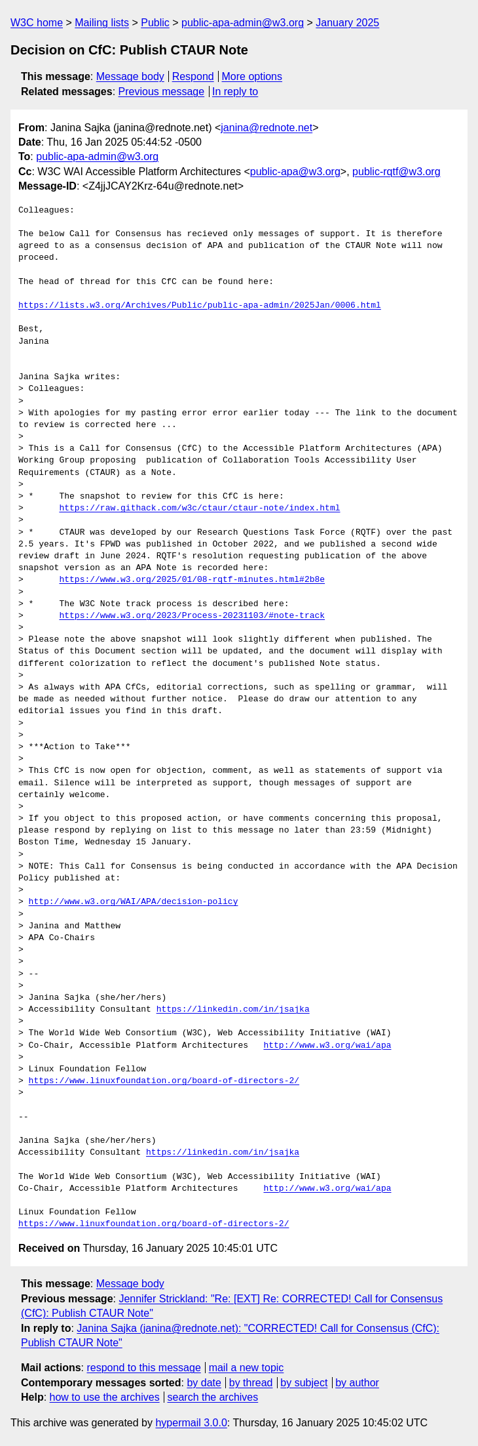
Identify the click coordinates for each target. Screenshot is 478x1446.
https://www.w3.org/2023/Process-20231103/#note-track (192, 616)
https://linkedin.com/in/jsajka (233, 1010)
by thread (251, 1382)
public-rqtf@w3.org (396, 171)
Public (155, 22)
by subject (303, 1382)
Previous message (162, 91)
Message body (130, 76)
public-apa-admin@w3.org (242, 22)
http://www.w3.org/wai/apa (327, 1046)
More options (252, 76)
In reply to (235, 91)
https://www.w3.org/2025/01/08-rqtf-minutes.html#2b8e (192, 580)
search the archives (213, 1397)
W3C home (36, 22)
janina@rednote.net (266, 127)
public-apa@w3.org (295, 171)
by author (357, 1382)
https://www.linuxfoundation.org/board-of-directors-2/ (164, 1081)
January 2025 (347, 22)
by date (204, 1382)
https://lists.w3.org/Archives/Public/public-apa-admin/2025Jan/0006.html (199, 306)
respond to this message (143, 1367)
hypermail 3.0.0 (191, 1422)
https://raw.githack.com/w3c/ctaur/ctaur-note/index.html (199, 508)
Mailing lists (102, 22)
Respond (193, 76)
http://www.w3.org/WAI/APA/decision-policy (133, 902)
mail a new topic (246, 1367)
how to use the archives (105, 1397)
